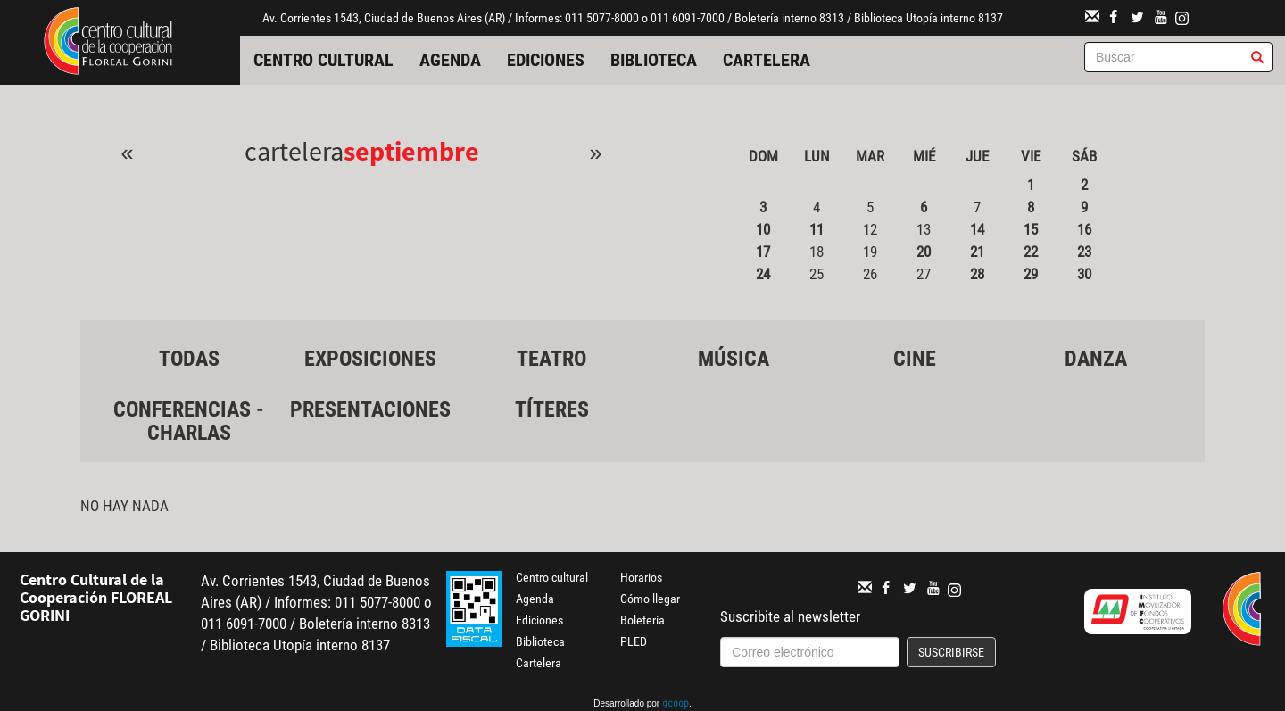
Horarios (641, 577)
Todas (189, 358)
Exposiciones (370, 358)
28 (977, 274)
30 (1084, 274)
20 (923, 251)
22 (1031, 251)
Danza (1096, 358)
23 (1084, 251)
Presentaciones (370, 409)
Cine (914, 358)
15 (1031, 229)
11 (816, 229)
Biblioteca (653, 59)
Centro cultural (323, 59)
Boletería (642, 620)
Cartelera (766, 59)
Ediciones (545, 59)
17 (763, 251)
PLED (633, 641)
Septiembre (411, 151)
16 (1084, 229)
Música (733, 358)
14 (977, 229)
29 (1031, 274)
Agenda (450, 59)
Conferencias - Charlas (188, 421)
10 (763, 229)
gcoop (675, 704)
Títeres (552, 409)
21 (977, 251)
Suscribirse (951, 652)
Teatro (551, 358)
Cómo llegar (650, 598)
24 (763, 274)
